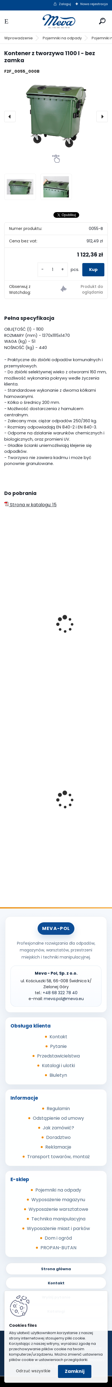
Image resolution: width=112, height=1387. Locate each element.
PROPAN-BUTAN (58, 1247)
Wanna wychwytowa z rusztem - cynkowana (44, 819)
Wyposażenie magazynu (58, 1199)
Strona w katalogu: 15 (30, 504)
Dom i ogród (58, 1238)
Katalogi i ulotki (58, 1065)
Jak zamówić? (58, 1128)
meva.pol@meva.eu (64, 999)
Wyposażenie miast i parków (58, 1228)
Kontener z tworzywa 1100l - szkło (44, 645)
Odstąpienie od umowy (58, 1118)
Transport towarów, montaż (58, 1156)
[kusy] (52, 270)
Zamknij (75, 1371)
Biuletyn (58, 1075)
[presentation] (10, 116)
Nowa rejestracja (94, 4)
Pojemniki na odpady (62, 38)
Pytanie (58, 1046)
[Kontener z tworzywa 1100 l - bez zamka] (56, 116)
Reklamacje (58, 1147)
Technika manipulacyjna (58, 1219)
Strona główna (56, 1269)
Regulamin (58, 1108)
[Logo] (56, 21)
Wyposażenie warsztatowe (58, 1209)
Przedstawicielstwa (58, 1056)
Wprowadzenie (18, 38)
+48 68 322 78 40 (60, 993)
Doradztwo (58, 1137)
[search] (102, 21)
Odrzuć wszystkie (33, 1371)
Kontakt (58, 1036)
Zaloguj (65, 4)
